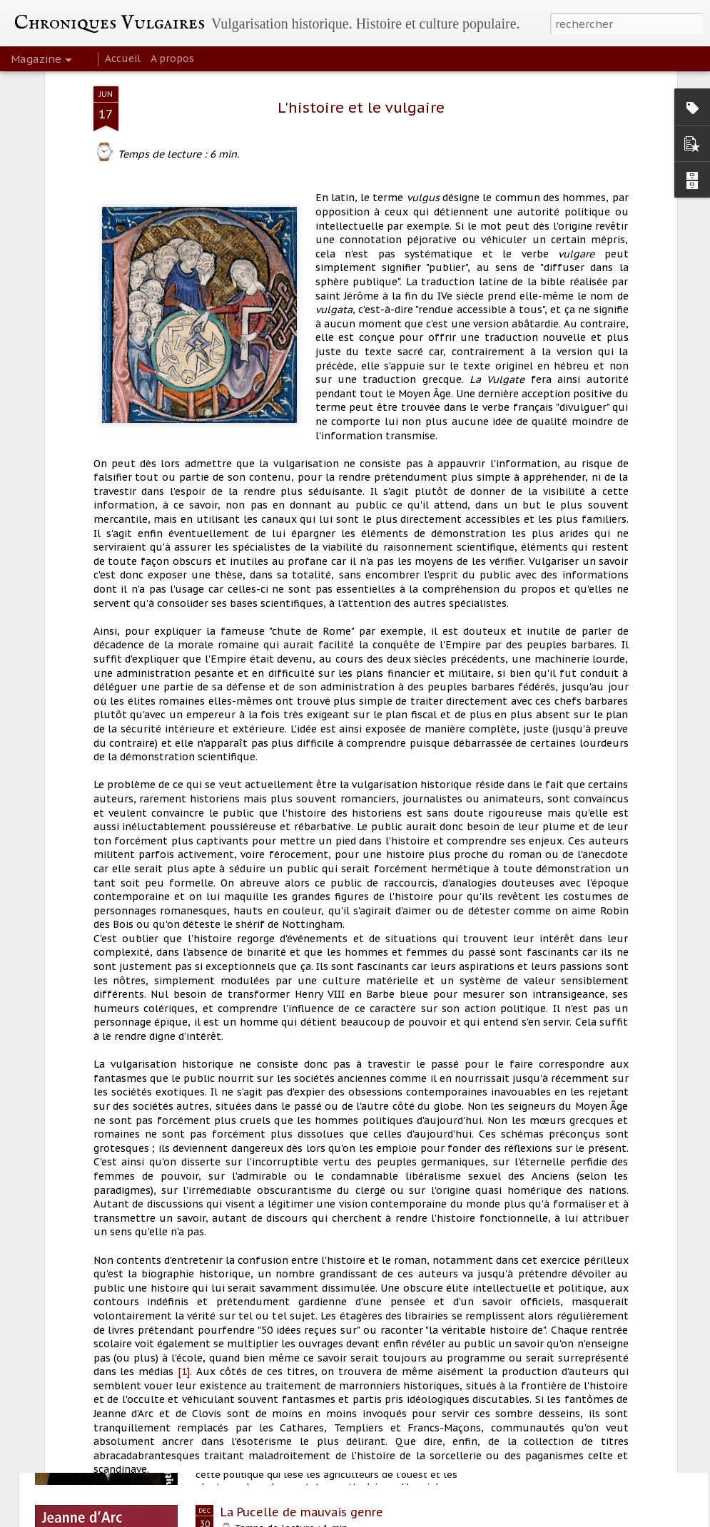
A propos (172, 58)
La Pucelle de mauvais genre (301, 1512)
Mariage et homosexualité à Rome (317, 1187)
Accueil (123, 58)
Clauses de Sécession (281, 1349)
